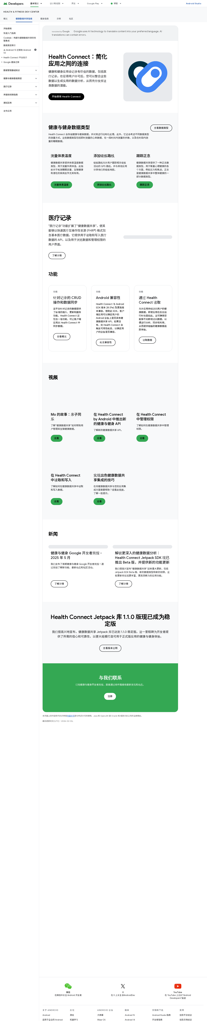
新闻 (53, 534)
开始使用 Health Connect (66, 96)
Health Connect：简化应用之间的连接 (77, 60)
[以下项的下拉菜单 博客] (122, 3)
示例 (59, 18)
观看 (56, 438)
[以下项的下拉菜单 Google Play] (103, 3)
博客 (116, 3)
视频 (53, 377)
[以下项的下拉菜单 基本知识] (42, 3)
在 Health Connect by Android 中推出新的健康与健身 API (109, 419)
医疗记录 (59, 217)
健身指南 (44, 18)
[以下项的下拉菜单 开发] (79, 3)
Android (46, 1015)
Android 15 (130, 1015)
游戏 (72, 1015)
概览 (5, 18)
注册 (110, 696)
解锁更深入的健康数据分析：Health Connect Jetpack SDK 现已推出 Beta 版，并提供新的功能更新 (142, 558)
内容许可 (71, 716)
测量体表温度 (61, 156)
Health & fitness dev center (21, 11)
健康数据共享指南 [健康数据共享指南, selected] (24, 18)
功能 (53, 274)
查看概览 (62, 336)
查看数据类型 (161, 128)
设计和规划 (55, 3)
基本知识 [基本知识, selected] (34, 3)
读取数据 (147, 340)
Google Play (93, 3)
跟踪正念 (143, 156)
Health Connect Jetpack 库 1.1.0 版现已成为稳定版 (110, 620)
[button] (19, 57)
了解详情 (57, 255)
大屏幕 (100, 1015)
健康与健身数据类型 (69, 127)
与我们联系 (110, 678)
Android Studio (193, 3)
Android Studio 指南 (161, 1015)
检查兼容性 (106, 342)
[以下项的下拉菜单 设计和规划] (64, 3)
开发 (73, 3)
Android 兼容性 (108, 298)
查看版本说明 (110, 648)
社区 (71, 18)
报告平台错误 (186, 1015)
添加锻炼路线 (103, 156)
